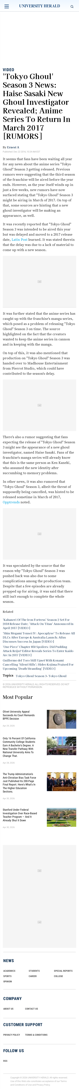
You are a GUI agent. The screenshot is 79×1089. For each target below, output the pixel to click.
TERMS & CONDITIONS (36, 1034)
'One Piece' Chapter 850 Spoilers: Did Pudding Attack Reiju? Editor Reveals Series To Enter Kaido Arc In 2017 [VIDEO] (38, 651)
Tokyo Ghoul (57, 676)
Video (8, 69)
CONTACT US (31, 1008)
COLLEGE (58, 976)
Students (34, 970)
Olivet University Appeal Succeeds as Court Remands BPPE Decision (19, 715)
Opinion (7, 981)
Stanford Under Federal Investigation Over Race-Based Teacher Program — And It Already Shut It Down (20, 815)
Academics (9, 970)
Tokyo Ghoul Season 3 (31, 676)
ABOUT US (8, 1008)
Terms (63, 1081)
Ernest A (13, 147)
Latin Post (19, 239)
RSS (5, 1061)
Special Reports (63, 970)
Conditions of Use (23, 1085)
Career (33, 976)
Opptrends (11, 502)
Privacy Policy (43, 1085)
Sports (7, 976)
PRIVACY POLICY (11, 1034)
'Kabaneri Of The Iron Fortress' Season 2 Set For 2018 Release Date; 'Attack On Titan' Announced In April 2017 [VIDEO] (38, 624)
